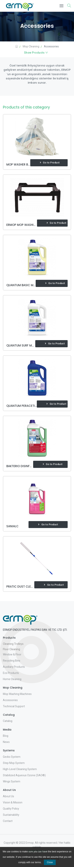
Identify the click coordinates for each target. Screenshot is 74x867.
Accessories (10, 700)
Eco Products (11, 672)
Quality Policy (11, 808)
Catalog (7, 720)
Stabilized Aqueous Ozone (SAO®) (24, 775)
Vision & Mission (12, 802)
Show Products (36, 52)
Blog (5, 735)
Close (50, 862)
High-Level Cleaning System (20, 769)
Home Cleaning (12, 679)
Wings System (11, 781)
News (6, 741)
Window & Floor (12, 654)
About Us (8, 796)
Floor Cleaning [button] (11, 649)
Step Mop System (14, 762)
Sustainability (11, 814)
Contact (8, 820)
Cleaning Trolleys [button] (13, 643)
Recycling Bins (11, 660)
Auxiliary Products (14, 666)
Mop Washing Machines (17, 693)
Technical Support (14, 706)
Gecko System (11, 756)
